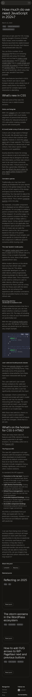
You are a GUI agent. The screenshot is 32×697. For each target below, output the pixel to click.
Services (4, 689)
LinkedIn (7, 567)
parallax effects (9, 68)
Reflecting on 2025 (15, 580)
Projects (4, 692)
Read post (8, 604)
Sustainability (12, 624)
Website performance (8, 29)
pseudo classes (15, 366)
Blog (4, 26)
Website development (13, 26)
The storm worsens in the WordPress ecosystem (16, 617)
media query (12, 250)
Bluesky (15, 567)
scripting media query (19, 322)
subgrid (11, 113)
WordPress (19, 624)
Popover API (9, 444)
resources (5, 54)
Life (10, 584)
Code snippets (12, 661)
